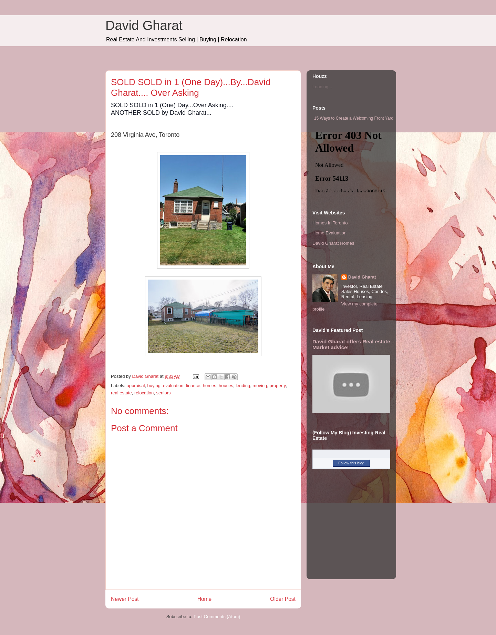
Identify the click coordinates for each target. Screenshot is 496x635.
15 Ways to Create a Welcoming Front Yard (353, 118)
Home (204, 599)
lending (243, 385)
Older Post (283, 599)
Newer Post (125, 599)
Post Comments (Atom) (217, 616)
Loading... (322, 86)
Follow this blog (351, 463)
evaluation (173, 385)
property (278, 385)
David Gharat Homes (333, 243)
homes (209, 385)
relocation (144, 392)
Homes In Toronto (330, 222)
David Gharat (144, 25)
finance (193, 385)
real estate (121, 392)
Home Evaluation (329, 232)
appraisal (136, 385)
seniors (163, 392)
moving (259, 385)
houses (226, 385)
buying (154, 385)
